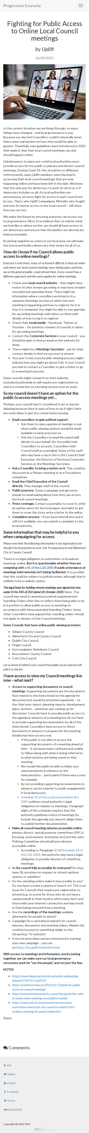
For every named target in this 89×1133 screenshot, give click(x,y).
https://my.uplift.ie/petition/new (38, 947)
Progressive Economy (22, 5)
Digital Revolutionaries (44, 1129)
